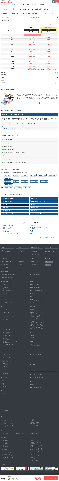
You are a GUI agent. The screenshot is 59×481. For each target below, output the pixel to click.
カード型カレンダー (34, 423)
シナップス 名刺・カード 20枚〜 (7, 344)
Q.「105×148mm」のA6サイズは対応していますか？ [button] (29, 114)
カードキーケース (5, 410)
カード (31, 281)
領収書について (34, 250)
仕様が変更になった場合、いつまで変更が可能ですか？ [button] (13, 152)
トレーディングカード (35, 297)
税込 (49, 24)
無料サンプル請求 (34, 261)
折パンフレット (33, 344)
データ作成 (48, 247)
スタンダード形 (6, 361)
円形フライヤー (34, 207)
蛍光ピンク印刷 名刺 (5, 332)
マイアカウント (19, 247)
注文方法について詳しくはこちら (51, 13)
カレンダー (3, 416)
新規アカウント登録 (20, 250)
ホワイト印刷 (4, 442)
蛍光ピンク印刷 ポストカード (36, 313)
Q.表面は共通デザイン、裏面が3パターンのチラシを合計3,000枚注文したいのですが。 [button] (29, 128)
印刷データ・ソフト (49, 251)
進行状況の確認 (19, 251)
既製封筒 (3, 393)
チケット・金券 (4, 377)
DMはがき (32, 310)
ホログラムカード (34, 296)
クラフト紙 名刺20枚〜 (6, 342)
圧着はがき (32, 321)
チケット (3, 380)
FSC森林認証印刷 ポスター (36, 274)
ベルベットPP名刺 (5, 339)
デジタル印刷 (7, 437)
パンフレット (33, 341)
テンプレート (48, 250)
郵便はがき (32, 312)
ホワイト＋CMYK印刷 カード (36, 290)
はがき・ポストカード (34, 306)
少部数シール (33, 452)
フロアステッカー (5, 367)
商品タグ (32, 299)
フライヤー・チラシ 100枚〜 (7, 198)
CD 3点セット (33, 373)
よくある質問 (19, 264)
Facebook (48, 264)
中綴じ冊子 (32, 335)
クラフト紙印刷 (5, 231)
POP (31, 360)
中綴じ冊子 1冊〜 (4, 449)
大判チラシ (33, 204)
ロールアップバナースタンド (7, 319)
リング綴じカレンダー (5, 422)
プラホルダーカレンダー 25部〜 (7, 423)
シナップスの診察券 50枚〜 (36, 300)
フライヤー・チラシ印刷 (8, 4)
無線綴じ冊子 (33, 337)
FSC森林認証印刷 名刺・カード (8, 276)
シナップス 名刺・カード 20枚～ (37, 451)
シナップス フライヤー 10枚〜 (36, 233)
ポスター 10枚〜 (4, 309)
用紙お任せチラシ (17, 4)
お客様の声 (33, 264)
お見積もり (50, 69)
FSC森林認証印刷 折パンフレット (37, 276)
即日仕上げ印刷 (4, 433)
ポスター (2, 306)
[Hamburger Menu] (57, 1)
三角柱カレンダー (34, 420)
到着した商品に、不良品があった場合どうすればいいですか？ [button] (15, 162)
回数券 (2, 383)
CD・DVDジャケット (34, 370)
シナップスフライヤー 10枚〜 (7, 302)
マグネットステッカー (5, 369)
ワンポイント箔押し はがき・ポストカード (39, 322)
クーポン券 (3, 386)
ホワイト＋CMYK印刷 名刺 (6, 335)
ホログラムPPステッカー (6, 357)
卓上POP (32, 364)
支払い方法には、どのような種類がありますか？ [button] (12, 143)
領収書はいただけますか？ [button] (8, 146)
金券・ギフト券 (4, 381)
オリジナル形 (7, 364)
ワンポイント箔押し (20, 433)
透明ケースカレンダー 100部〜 (7, 419)
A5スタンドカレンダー (35, 419)
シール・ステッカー (5, 350)
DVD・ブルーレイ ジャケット (36, 377)
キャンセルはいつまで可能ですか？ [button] (9, 149)
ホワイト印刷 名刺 (5, 333)
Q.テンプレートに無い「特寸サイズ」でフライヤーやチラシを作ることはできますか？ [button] (29, 123)
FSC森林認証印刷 (4, 271)
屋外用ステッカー (5, 373)
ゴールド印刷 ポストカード (36, 319)
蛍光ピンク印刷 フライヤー (6, 290)
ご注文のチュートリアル (6, 251)
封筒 (2, 390)
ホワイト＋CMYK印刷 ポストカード (37, 316)
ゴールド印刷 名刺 (5, 338)
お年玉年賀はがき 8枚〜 (35, 327)
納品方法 (37, 247)
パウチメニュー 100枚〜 (35, 354)
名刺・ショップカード (35, 284)
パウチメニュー (33, 350)
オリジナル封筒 (4, 394)
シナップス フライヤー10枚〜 (37, 213)
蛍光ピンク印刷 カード (35, 287)
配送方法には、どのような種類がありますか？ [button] (11, 155)
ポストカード (33, 309)
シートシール (5, 366)
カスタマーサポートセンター (7, 261)
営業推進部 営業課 (20, 261)
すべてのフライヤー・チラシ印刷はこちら (49, 237)
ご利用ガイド (4, 247)
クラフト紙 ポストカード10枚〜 (37, 325)
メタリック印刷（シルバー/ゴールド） (9, 213)
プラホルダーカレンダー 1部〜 (7, 425)
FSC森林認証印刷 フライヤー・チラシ (38, 201)
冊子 (31, 332)
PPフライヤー (5, 207)
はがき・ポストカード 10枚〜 (36, 324)
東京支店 (18, 263)
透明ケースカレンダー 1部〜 (7, 420)
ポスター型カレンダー (5, 426)
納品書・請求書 (34, 251)
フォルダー (3, 406)
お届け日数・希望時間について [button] (8, 159)
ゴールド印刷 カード (34, 293)
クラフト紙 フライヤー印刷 (7, 210)
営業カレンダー (34, 263)
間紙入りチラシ (34, 198)
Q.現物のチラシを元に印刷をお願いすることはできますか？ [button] (29, 126)
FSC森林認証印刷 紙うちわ (7, 277)
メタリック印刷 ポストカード (36, 318)
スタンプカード (33, 294)
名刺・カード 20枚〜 (5, 329)
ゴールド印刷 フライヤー (6, 293)
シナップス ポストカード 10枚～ (37, 328)
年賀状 (32, 384)
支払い (32, 247)
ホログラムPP (33, 433)
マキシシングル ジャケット (36, 374)
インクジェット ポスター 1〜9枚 (7, 310)
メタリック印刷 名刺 (5, 336)
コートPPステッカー (5, 354)
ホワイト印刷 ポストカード (36, 315)
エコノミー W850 (4, 320)
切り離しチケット (5, 384)
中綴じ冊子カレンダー (35, 422)
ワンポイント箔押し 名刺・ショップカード (9, 341)
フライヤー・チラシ (5, 281)
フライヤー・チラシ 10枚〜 (7, 201)
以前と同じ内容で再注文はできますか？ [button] (10, 139)
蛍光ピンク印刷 (34, 210)
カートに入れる (51, 478)
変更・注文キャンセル (35, 254)
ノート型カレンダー (34, 425)
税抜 (54, 24)
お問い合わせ (4, 258)
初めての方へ (4, 250)
